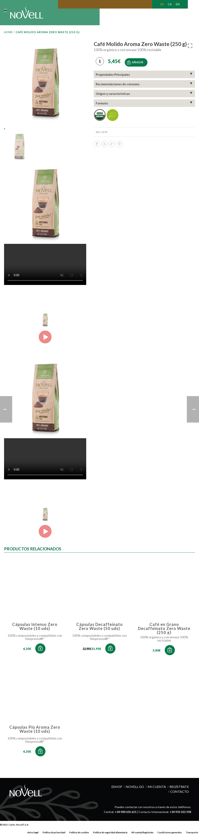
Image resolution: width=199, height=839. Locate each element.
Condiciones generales (169, 835)
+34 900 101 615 (125, 814)
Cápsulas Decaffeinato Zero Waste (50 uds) (99, 628)
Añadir (137, 64)
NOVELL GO (135, 790)
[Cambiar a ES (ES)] (162, 4)
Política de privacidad (54, 835)
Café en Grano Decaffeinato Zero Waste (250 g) (164, 630)
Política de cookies (79, 835)
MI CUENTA (157, 790)
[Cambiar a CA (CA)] (170, 4)
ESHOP (116, 790)
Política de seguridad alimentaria (110, 835)
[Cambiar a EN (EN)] (178, 4)
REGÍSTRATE (179, 790)
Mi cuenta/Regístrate (142, 835)
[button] (40, 651)
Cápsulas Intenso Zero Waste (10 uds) (34, 628)
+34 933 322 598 (180, 814)
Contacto (179, 794)
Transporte (192, 835)
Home (8, 35)
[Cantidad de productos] (100, 63)
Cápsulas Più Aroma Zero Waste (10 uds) (34, 731)
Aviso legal (33, 835)
